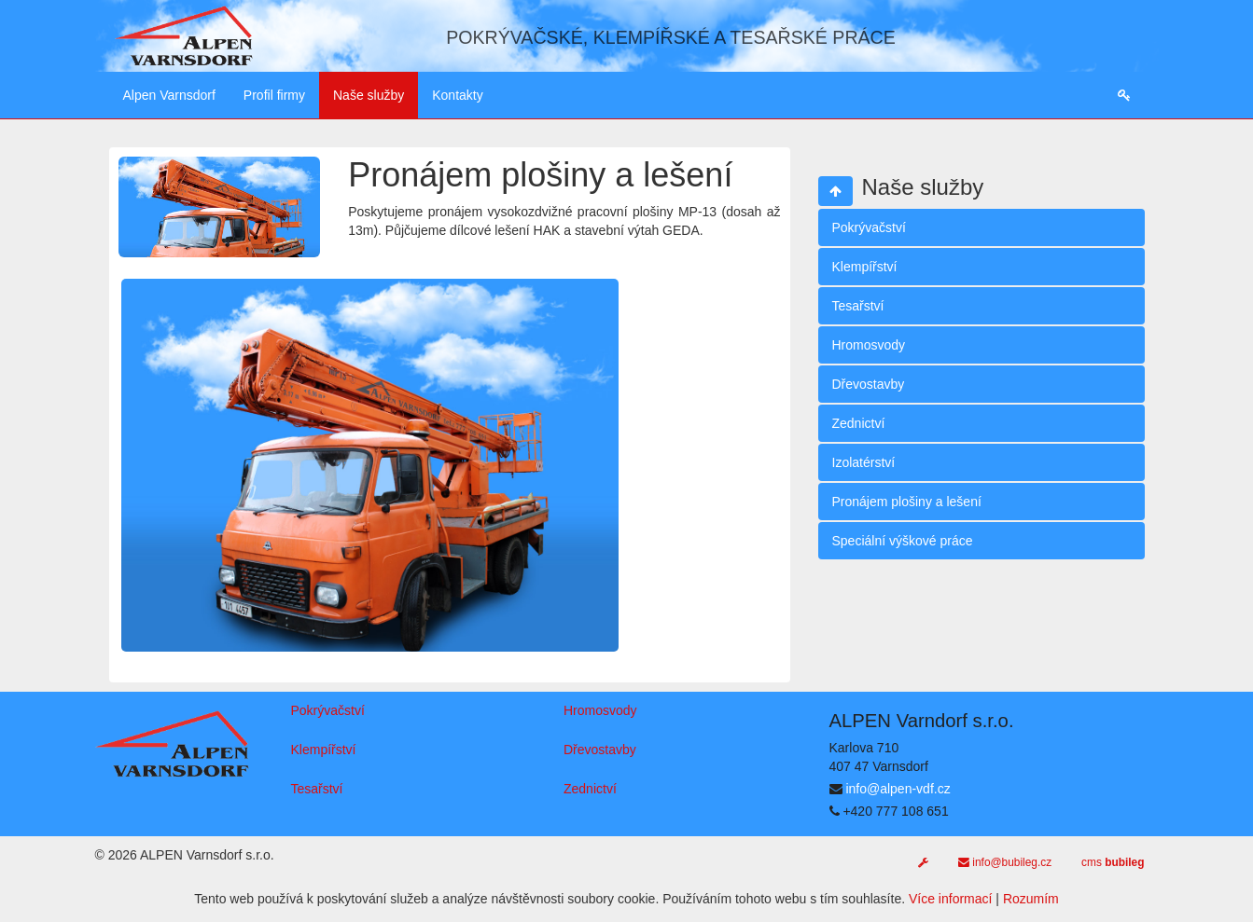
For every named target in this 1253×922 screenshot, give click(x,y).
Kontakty (457, 95)
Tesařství (858, 305)
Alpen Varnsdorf (169, 95)
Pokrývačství (869, 227)
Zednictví (858, 423)
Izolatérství (864, 462)
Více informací (950, 898)
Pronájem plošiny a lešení (907, 501)
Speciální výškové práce (902, 540)
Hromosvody (869, 344)
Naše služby (368, 95)
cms (1112, 862)
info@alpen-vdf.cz (897, 788)
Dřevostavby (868, 384)
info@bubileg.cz (1004, 862)
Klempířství (865, 266)
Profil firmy (274, 95)
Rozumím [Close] (1031, 898)
